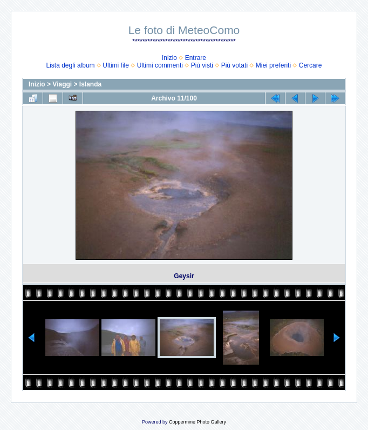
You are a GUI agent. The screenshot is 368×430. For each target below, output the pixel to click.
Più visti (202, 65)
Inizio (169, 58)
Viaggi (62, 84)
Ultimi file (116, 65)
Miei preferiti (273, 65)
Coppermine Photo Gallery (197, 422)
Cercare (310, 65)
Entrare (195, 58)
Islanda (90, 84)
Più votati (234, 65)
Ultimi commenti (160, 65)
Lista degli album (70, 65)
